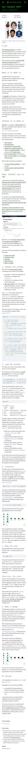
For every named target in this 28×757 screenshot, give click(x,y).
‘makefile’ (6, 96)
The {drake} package (8, 50)
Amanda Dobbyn (15, 150)
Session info (6, 723)
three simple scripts (16, 269)
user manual (8, 142)
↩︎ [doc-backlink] (20, 737)
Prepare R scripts (9, 255)
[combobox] (25, 2)
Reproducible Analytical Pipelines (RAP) (13, 61)
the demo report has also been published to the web (13, 209)
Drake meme (16, 152)
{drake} (4, 125)
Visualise (7, 259)
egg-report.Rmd (9, 284)
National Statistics (15, 737)
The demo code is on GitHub (10, 207)
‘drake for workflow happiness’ (13, 148)
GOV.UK (17, 243)
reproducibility (13, 9)
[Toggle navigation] (3, 2)
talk (5, 156)
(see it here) (5, 510)
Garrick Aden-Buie (10, 154)
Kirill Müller (17, 146)
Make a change (8, 263)
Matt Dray (4, 17)
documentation (9, 144)
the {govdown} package (11, 241)
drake (4, 9)
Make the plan (8, 261)
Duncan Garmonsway (18, 239)
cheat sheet (7, 146)
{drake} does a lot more (12, 708)
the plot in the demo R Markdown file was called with (12, 601)
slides (15, 156)
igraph (11, 477)
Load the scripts (9, 257)
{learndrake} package (13, 164)
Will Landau (19, 125)
